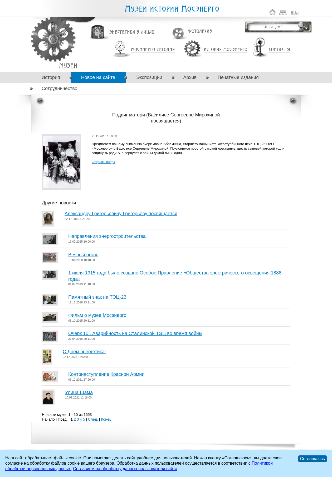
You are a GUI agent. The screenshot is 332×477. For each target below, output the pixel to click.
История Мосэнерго (225, 50)
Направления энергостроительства (107, 236)
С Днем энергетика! (84, 351)
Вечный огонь (83, 254)
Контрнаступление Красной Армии (106, 374)
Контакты (279, 50)
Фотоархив (200, 32)
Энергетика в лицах (132, 32)
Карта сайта (283, 12)
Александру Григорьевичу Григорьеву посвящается (121, 213)
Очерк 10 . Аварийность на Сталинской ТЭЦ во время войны (135, 333)
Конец (106, 419)
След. (93, 419)
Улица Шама (79, 392)
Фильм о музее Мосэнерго (97, 315)
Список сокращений (295, 12)
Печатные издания (238, 77)
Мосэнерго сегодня (152, 50)
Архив (190, 77)
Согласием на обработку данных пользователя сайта (125, 468)
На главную (272, 12)
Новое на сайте (98, 77)
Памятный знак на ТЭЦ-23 (97, 297)
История (51, 77)
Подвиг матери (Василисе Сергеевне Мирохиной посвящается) (68, 65)
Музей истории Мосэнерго (172, 8)
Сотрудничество (59, 88)
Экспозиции (149, 77)
